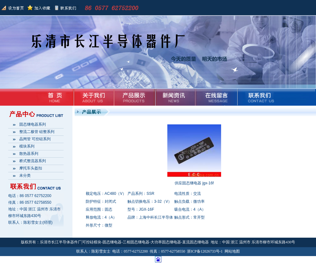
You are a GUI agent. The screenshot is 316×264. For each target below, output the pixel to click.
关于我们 (94, 97)
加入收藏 (39, 7)
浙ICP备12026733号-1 (205, 251)
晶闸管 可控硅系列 (35, 139)
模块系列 (26, 146)
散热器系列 (28, 153)
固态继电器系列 (32, 124)
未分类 (25, 175)
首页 (54, 97)
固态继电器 (111, 242)
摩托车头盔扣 (30, 168)
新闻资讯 (174, 97)
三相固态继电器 (136, 242)
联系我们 (65, 7)
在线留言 (214, 97)
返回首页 (13, 7)
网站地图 (232, 251)
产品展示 (134, 97)
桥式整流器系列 (32, 161)
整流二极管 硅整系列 (36, 131)
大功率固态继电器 (166, 242)
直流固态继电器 (195, 242)
